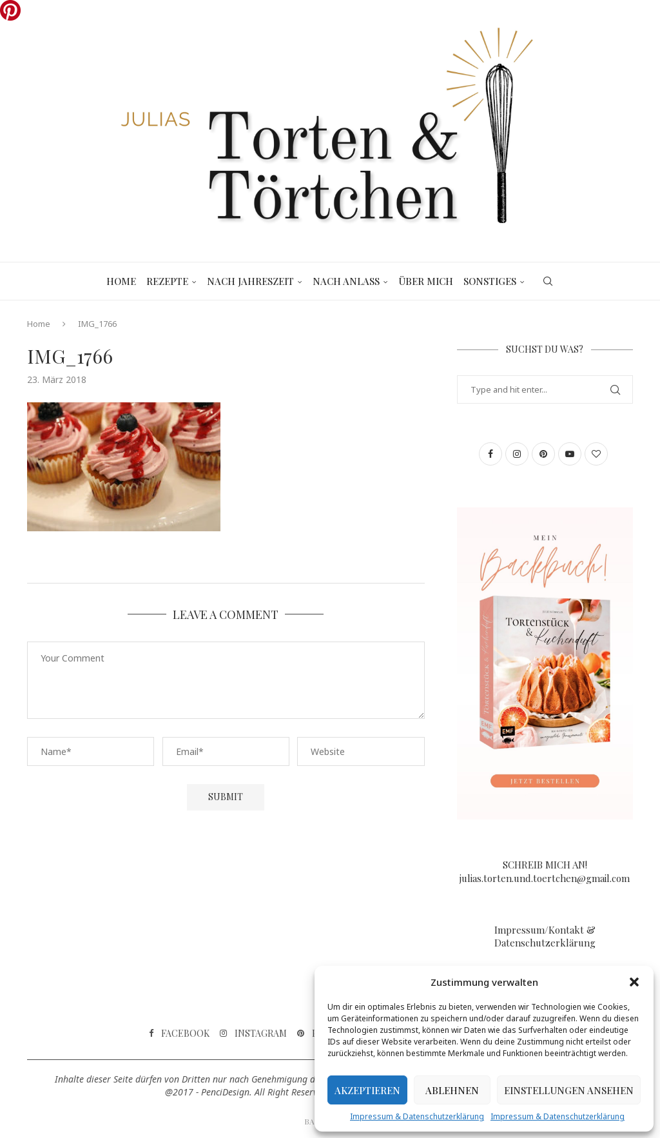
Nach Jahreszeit (250, 281)
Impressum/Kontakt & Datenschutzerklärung (545, 936)
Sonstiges (489, 281)
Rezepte (167, 281)
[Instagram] (253, 1033)
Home (121, 281)
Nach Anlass (346, 281)
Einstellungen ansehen (569, 1090)
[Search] (547, 281)
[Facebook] (179, 1033)
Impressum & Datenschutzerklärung (417, 1116)
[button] (634, 982)
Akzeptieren (367, 1090)
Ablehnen (452, 1090)
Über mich (425, 281)
